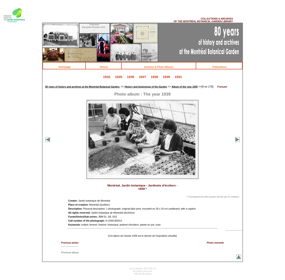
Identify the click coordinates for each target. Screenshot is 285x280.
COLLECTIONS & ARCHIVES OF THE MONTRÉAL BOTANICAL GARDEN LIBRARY (203, 20)
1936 (130, 77)
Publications (221, 67)
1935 (118, 77)
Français (222, 86)
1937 (142, 77)
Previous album (70, 252)
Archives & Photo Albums (161, 67)
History (106, 67)
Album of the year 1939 (185, 86)
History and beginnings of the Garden (145, 86)
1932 (106, 77)
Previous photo (70, 242)
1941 (178, 77)
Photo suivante (215, 242)
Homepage (67, 67)
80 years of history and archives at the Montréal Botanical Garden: (82, 86)
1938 (154, 77)
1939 (166, 77)
